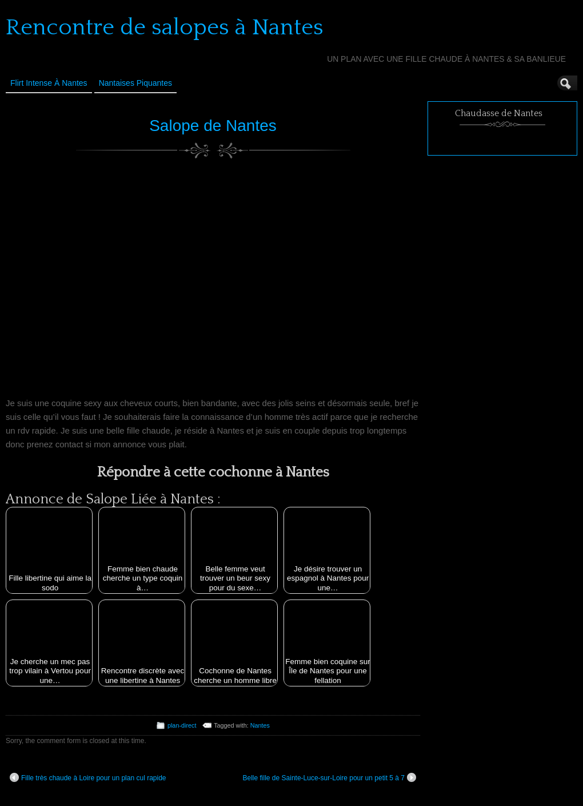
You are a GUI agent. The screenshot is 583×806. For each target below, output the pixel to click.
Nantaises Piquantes (135, 83)
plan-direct (181, 725)
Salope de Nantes (213, 125)
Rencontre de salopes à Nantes (165, 27)
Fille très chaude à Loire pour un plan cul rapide (88, 777)
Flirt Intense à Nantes (48, 83)
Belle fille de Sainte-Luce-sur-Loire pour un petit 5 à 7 (330, 777)
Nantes (260, 725)
